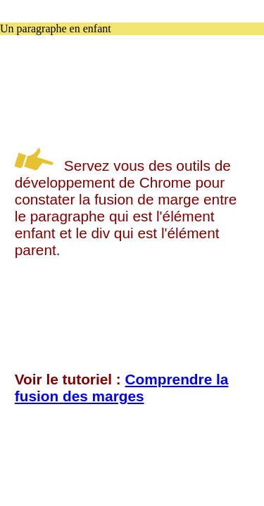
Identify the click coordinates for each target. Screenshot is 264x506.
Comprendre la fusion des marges (122, 387)
